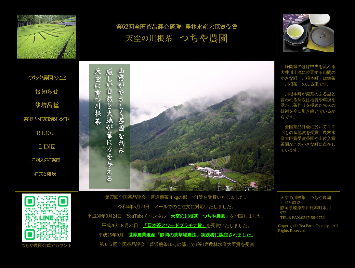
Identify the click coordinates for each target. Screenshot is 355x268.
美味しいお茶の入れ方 (46, 119)
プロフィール (46, 78)
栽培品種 (46, 105)
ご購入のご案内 (46, 160)
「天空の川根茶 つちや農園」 (198, 216)
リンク (46, 146)
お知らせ (46, 91)
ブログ (46, 132)
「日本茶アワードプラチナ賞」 (174, 225)
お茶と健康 (46, 173)
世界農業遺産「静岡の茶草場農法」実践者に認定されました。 (192, 234)
